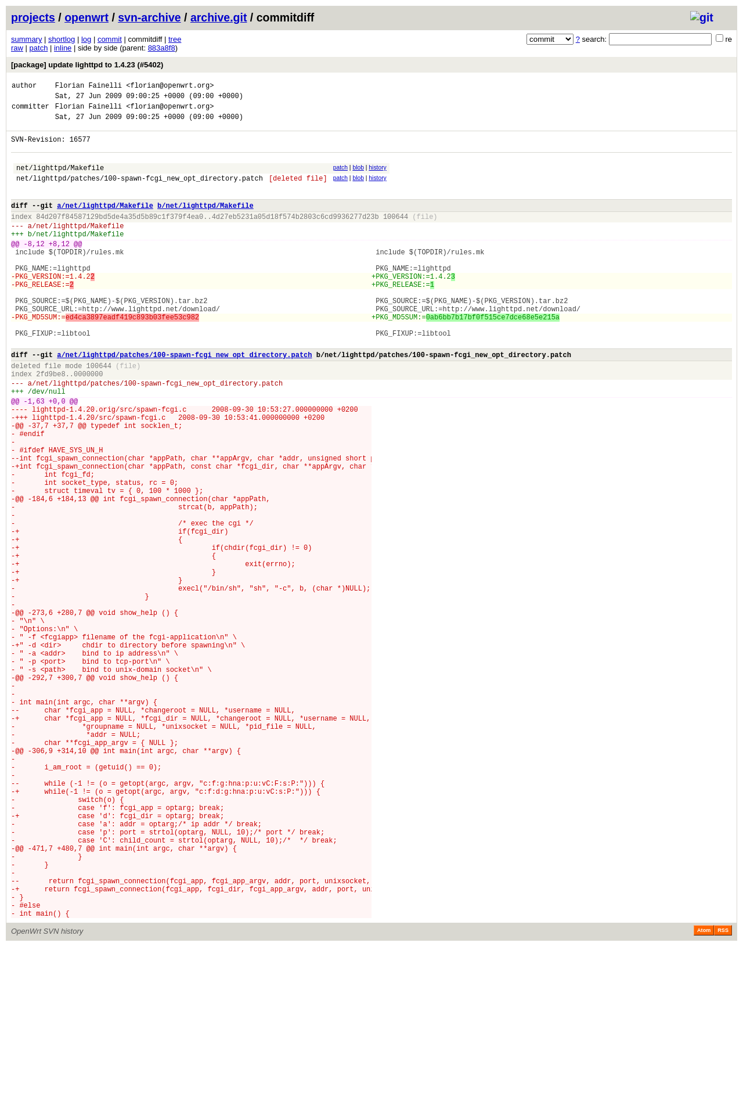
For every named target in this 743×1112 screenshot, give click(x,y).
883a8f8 (161, 48)
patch (39, 48)
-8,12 (34, 268)
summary (26, 39)
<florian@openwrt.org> (170, 87)
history (377, 178)
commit (110, 39)
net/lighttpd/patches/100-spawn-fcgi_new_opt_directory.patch (139, 192)
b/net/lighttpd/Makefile (205, 223)
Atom (703, 1096)
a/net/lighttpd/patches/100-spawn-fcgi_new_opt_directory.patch (184, 401)
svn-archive (149, 17)
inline (62, 48)
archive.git (218, 17)
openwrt (86, 17)
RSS (722, 1096)
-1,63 (34, 457)
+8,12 (59, 268)
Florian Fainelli (88, 87)
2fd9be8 (50, 424)
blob (358, 178)
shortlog (61, 39)
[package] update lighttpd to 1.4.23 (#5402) (87, 64)
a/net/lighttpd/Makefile (105, 223)
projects (33, 17)
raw (17, 48)
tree (174, 39)
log (86, 39)
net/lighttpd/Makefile (60, 180)
